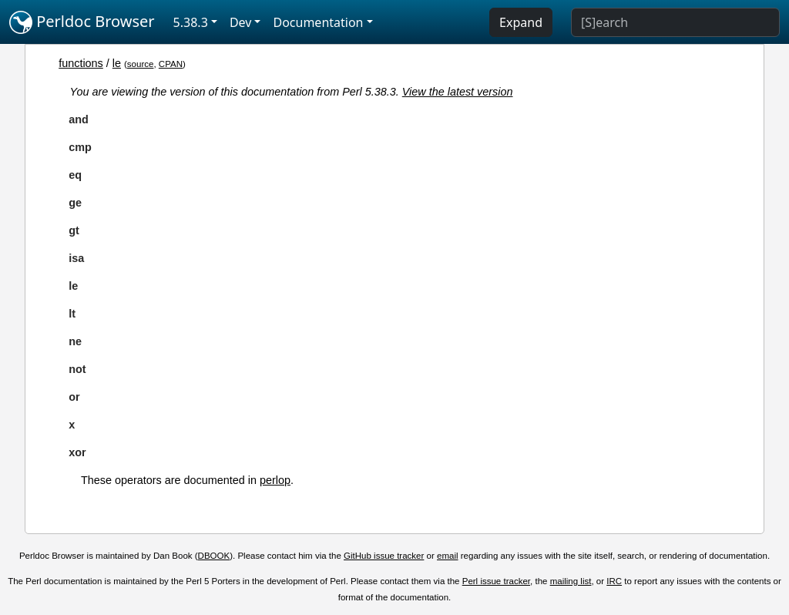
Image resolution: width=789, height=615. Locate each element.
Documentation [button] (318, 22)
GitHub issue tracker (384, 555)
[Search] (675, 22)
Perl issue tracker (496, 581)
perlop (275, 480)
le (116, 63)
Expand (520, 22)
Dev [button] (241, 22)
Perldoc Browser (82, 22)
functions (81, 63)
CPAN (171, 64)
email (447, 555)
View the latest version (457, 92)
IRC (614, 581)
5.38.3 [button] (190, 22)
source (140, 64)
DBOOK (214, 555)
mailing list (571, 581)
